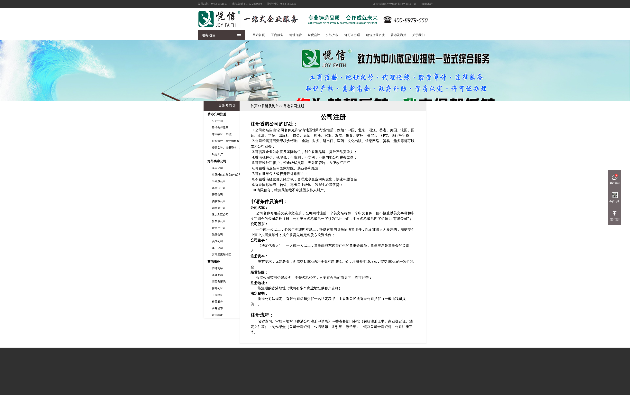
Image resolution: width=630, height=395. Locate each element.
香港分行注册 (170, 127)
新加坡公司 (168, 221)
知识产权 (332, 35)
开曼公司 (167, 194)
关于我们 (418, 35)
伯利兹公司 (168, 201)
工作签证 (167, 295)
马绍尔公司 (168, 181)
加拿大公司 (168, 208)
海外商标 (167, 275)
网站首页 (258, 35)
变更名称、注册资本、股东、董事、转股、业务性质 (179, 147)
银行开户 (167, 154)
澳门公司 (167, 248)
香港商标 (167, 268)
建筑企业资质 (375, 35)
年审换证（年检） (173, 134)
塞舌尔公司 (168, 188)
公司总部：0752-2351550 (212, 3)
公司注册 (167, 121)
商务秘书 (167, 308)
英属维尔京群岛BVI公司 (176, 174)
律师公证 (167, 288)
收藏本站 (427, 4)
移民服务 (167, 301)
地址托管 (295, 35)
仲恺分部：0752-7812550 (282, 3)
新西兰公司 (168, 228)
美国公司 (167, 241)
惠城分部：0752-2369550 (247, 3)
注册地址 (167, 315)
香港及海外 (398, 35)
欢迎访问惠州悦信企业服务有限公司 (395, 4)
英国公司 (167, 168)
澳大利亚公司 (170, 214)
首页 (304, 106)
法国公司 (167, 234)
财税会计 (314, 35)
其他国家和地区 (171, 254)
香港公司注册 (343, 106)
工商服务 (277, 35)
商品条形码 (168, 281)
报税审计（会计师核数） (177, 141)
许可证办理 (352, 35)
